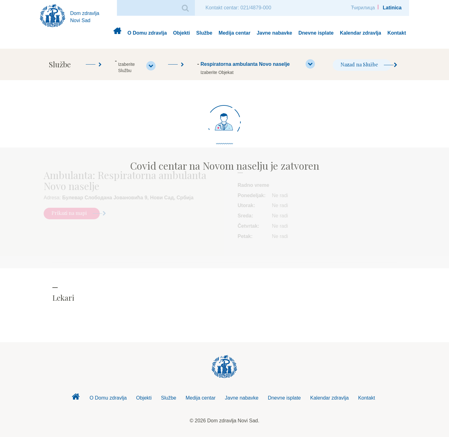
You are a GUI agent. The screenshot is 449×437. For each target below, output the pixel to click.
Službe (204, 33)
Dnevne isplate (316, 33)
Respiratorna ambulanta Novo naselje (257, 64)
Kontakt (396, 33)
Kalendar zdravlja (360, 33)
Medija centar (234, 33)
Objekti (181, 33)
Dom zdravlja (117, 33)
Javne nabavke (274, 33)
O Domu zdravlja (147, 33)
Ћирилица (363, 7)
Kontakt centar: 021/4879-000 (238, 7)
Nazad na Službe (365, 64)
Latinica (392, 7)
